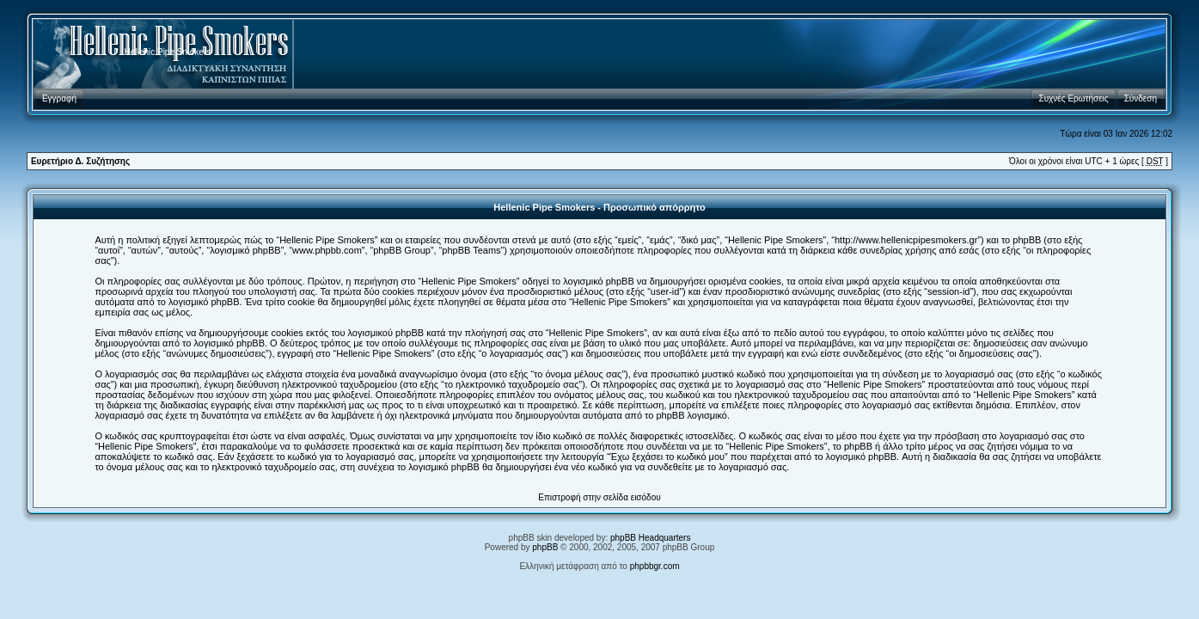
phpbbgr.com (655, 566)
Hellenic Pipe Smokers (168, 52)
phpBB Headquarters (650, 537)
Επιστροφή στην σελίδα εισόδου (599, 497)
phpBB (545, 547)
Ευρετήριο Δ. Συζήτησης (80, 161)
